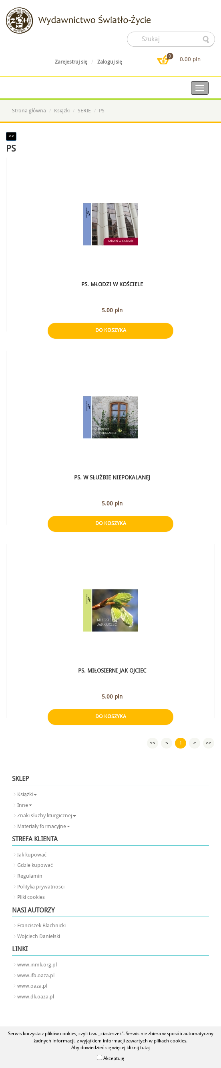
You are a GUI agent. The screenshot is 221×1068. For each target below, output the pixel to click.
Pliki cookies (31, 897)
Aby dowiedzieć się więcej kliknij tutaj (110, 1047)
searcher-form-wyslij (207, 40)
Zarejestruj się (71, 62)
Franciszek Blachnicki (41, 925)
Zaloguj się (109, 62)
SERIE (84, 111)
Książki (62, 111)
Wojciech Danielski (38, 936)
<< (11, 136)
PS (101, 111)
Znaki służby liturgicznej (46, 815)
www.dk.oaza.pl (35, 997)
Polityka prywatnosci (40, 887)
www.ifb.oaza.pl (35, 975)
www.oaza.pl (32, 986)
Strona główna (29, 111)
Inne (24, 805)
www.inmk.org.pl (37, 965)
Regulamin (29, 876)
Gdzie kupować (35, 865)
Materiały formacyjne (43, 826)
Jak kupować (31, 855)
